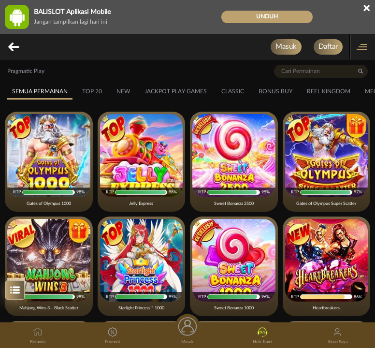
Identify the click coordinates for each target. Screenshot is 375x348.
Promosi (112, 335)
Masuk (286, 46)
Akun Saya (337, 335)
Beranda (37, 335)
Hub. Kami (262, 335)
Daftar (328, 46)
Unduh (267, 16)
